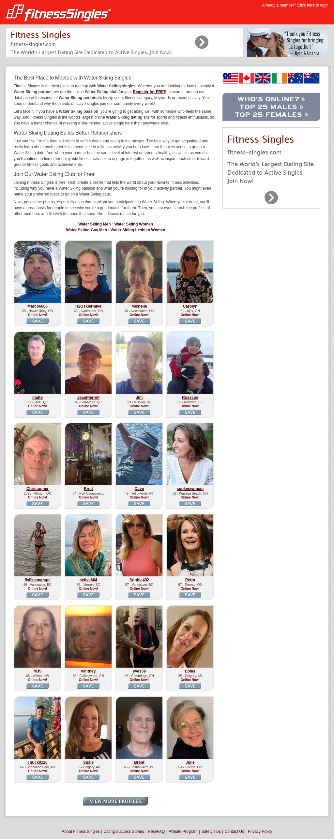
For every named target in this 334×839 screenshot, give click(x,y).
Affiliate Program (183, 831)
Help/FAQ (156, 831)
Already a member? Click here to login (295, 5)
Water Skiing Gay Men (86, 230)
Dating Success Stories (123, 831)
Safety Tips (210, 831)
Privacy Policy (260, 831)
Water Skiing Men (94, 224)
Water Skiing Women (133, 224)
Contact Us (234, 831)
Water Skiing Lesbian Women (138, 230)
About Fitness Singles (81, 831)
